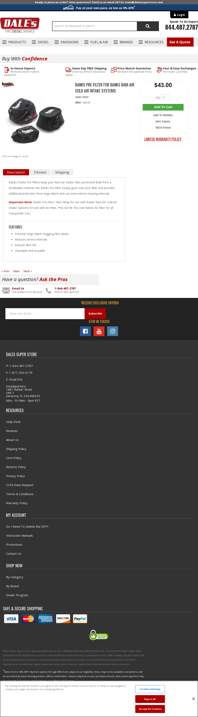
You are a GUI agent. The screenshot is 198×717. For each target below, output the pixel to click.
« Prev (5, 271)
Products (17, 42)
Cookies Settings (150, 689)
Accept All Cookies (150, 708)
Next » (27, 271)
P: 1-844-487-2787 (19, 366)
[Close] (193, 698)
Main (16, 271)
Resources (154, 42)
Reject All (150, 699)
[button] (105, 26)
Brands (126, 42)
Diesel (43, 42)
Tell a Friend (163, 126)
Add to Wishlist (163, 114)
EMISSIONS (70, 42)
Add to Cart (163, 107)
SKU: (78, 102)
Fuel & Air (99, 42)
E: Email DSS (14, 379)
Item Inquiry (163, 120)
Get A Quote (179, 42)
